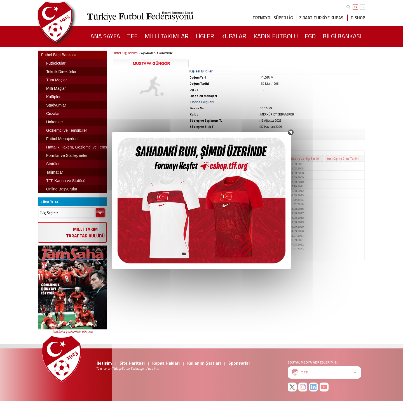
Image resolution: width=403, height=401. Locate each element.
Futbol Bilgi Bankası (125, 53)
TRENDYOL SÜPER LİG (272, 18)
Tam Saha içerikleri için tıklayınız (72, 331)
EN (362, 7)
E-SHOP (358, 18)
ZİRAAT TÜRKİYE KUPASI (322, 18)
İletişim (104, 363)
